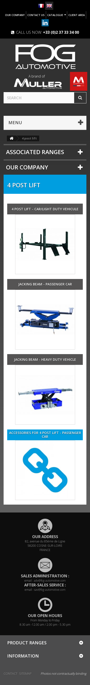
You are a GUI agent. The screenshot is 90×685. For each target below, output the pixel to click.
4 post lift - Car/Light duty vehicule (45, 209)
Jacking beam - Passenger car (45, 284)
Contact (11, 673)
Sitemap (25, 673)
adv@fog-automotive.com (50, 581)
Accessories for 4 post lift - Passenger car (45, 435)
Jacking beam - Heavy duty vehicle (45, 360)
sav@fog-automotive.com (50, 590)
